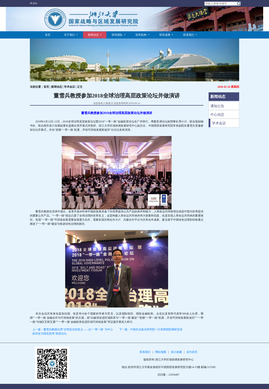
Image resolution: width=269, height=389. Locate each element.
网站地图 (160, 351)
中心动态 (217, 114)
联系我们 (189, 34)
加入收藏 (176, 351)
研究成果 (165, 34)
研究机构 (141, 34)
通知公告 (217, 106)
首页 (48, 34)
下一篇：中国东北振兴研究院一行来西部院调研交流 (150, 329)
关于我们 (70, 34)
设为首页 (191, 351)
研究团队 (117, 34)
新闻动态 (94, 34)
